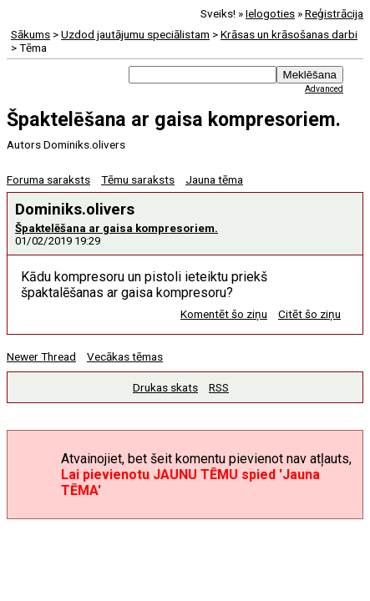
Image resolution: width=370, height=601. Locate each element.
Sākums (30, 34)
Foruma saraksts (48, 179)
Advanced (324, 88)
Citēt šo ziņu (309, 314)
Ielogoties (270, 13)
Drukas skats (165, 387)
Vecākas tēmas (125, 356)
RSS (219, 387)
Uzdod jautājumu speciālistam (135, 34)
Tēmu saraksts (138, 179)
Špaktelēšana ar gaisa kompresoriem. (116, 228)
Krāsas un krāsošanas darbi (288, 34)
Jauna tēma (214, 179)
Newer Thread (41, 356)
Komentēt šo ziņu (223, 314)
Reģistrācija (334, 13)
